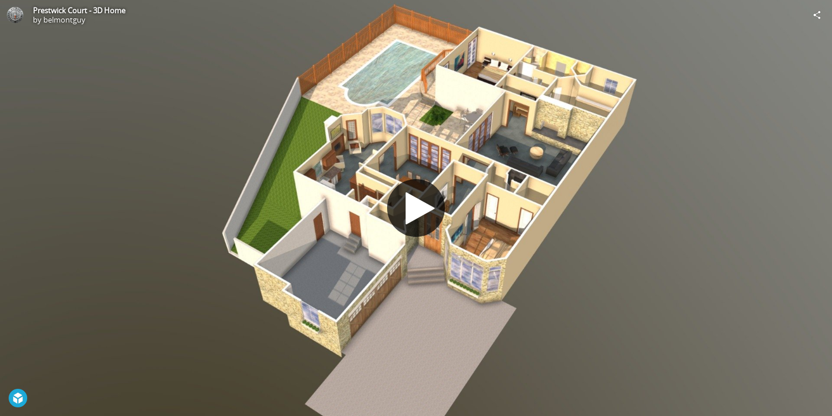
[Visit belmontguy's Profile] (15, 15)
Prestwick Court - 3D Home (79, 10)
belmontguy (64, 19)
